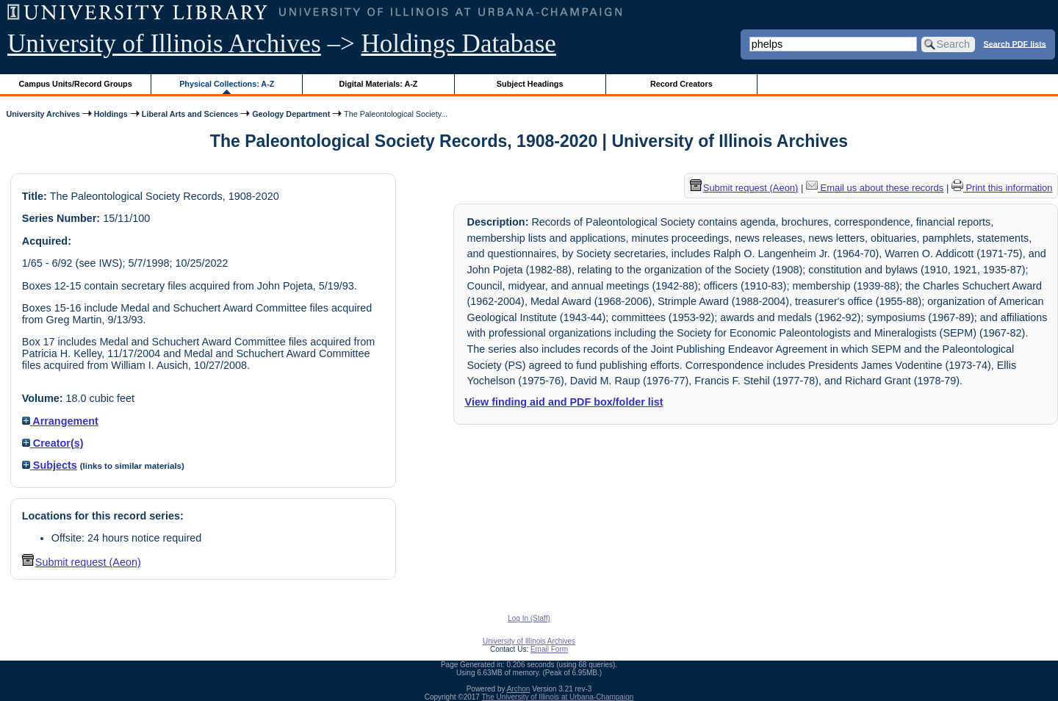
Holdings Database (458, 43)
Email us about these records (874, 187)
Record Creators (681, 83)
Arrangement (60, 421)
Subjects (49, 465)
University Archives (42, 113)
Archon (518, 689)
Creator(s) (53, 443)
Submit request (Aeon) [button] (81, 562)
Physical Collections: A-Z (226, 83)
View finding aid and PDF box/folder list (564, 402)
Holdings (111, 113)
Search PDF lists (1015, 43)
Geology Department (291, 113)
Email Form (549, 649)
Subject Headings (530, 83)
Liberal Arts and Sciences (190, 113)
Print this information (1002, 187)
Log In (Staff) (529, 618)
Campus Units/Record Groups (75, 83)
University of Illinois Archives (164, 43)
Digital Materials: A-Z (378, 83)
